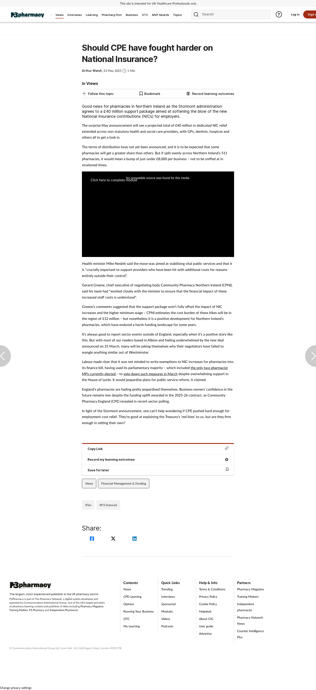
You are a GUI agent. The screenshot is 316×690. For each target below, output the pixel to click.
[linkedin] (134, 539)
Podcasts (167, 626)
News (127, 589)
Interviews (168, 596)
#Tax (88, 505)
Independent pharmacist (245, 607)
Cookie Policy (208, 604)
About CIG (206, 619)
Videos (165, 619)
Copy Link (158, 449)
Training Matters (18, 610)
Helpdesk (205, 611)
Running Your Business (138, 611)
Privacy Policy (208, 596)
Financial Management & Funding (123, 483)
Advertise (205, 633)
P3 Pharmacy (36, 610)
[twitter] (114, 539)
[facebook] (93, 539)
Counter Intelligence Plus (250, 634)
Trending (167, 589)
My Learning (131, 626)
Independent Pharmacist (64, 610)
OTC (126, 619)
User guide (206, 626)
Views (89, 483)
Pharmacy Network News (250, 620)
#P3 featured (108, 505)
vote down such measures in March (150, 374)
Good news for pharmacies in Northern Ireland (123, 106)
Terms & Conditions (212, 589)
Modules (167, 611)
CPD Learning (132, 596)
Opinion (128, 604)
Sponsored (168, 604)
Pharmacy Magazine (91, 606)
